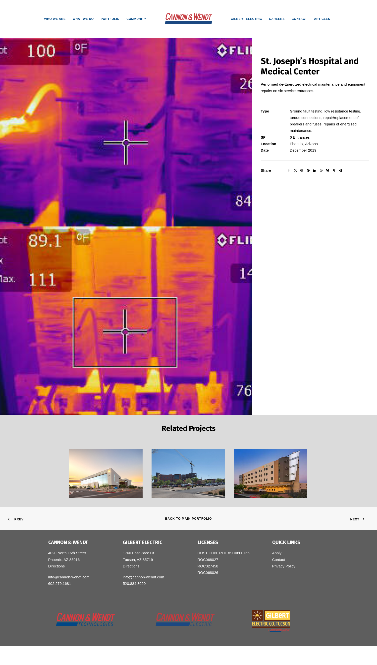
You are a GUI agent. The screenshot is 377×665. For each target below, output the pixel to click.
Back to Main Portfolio (188, 518)
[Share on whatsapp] (321, 170)
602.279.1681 (59, 583)
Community (136, 19)
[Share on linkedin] (315, 170)
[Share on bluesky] (328, 170)
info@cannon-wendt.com (69, 577)
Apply (277, 553)
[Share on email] (341, 170)
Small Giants (124, 655)
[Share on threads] (302, 170)
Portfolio (110, 19)
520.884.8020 (134, 583)
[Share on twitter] (295, 170)
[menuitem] (55, 19)
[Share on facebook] (289, 170)
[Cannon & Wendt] (188, 19)
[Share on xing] (334, 170)
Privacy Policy (283, 566)
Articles (322, 19)
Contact (299, 19)
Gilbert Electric (246, 19)
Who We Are (54, 19)
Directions (56, 566)
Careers (277, 19)
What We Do (83, 19)
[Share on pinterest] (308, 170)
